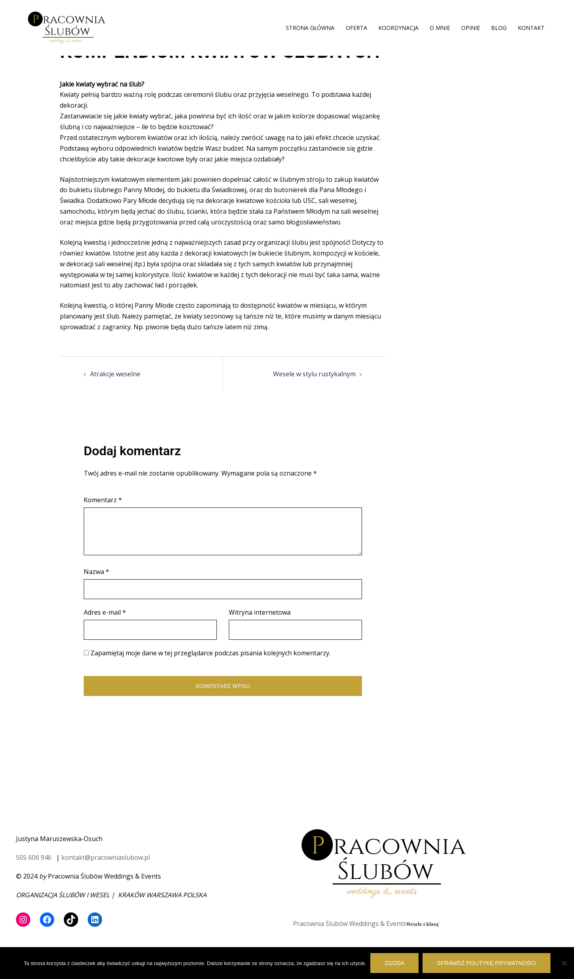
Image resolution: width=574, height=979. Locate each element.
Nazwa (96, 571)
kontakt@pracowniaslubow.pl (105, 857)
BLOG (499, 27)
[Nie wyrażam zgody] (564, 963)
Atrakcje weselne (115, 374)
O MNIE (440, 27)
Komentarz (103, 499)
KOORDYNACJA (398, 27)
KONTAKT (531, 27)
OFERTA (356, 27)
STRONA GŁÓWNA (310, 27)
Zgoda (395, 963)
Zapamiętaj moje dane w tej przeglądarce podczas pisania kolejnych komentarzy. (210, 653)
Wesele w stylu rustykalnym (314, 374)
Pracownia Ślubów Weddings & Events (349, 923)
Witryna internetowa (260, 612)
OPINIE (470, 27)
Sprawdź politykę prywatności (486, 963)
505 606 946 (33, 857)
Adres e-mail (105, 612)
